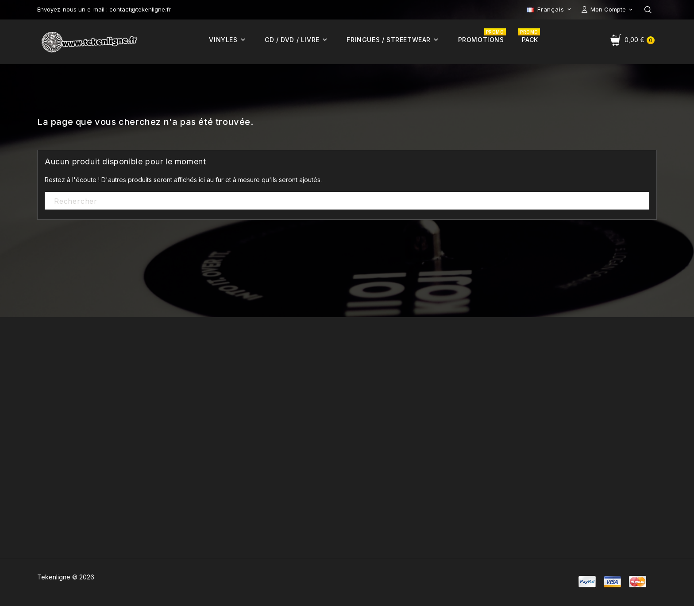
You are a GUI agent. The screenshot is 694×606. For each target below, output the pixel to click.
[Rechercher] (347, 201)
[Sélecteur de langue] (550, 9)
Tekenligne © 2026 (65, 577)
